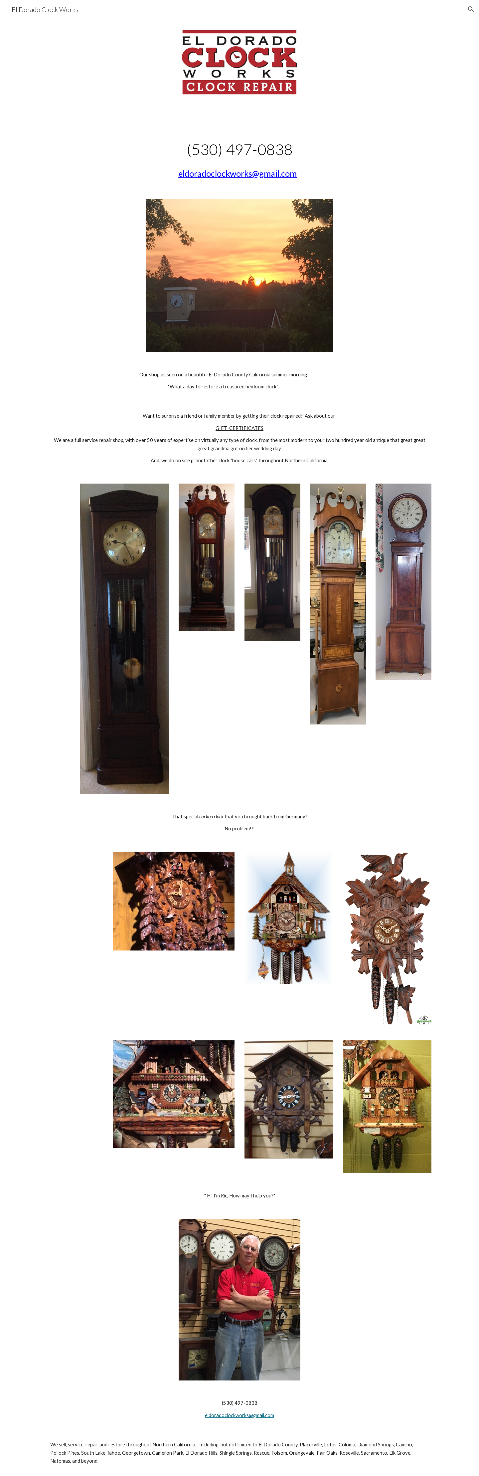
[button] (471, 9)
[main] (239, 152)
